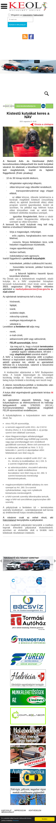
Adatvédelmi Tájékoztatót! (32, 15)
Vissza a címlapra (43, 124)
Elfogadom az (25, 15)
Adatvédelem (35, 810)
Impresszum (20, 810)
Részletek (16, 821)
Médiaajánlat (7, 812)
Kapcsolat (6, 810)
